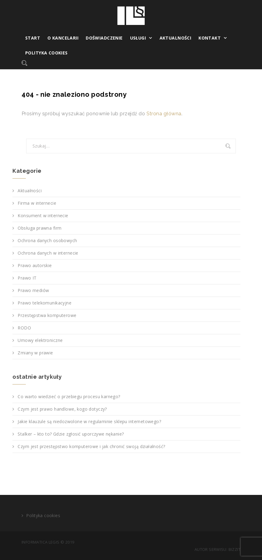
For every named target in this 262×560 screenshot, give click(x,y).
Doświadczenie (104, 38)
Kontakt (209, 38)
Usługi (138, 38)
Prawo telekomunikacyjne (44, 303)
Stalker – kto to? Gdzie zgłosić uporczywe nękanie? (71, 434)
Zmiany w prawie (35, 353)
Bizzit (234, 549)
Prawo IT (27, 278)
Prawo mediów (33, 290)
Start (32, 38)
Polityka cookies (46, 53)
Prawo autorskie (35, 265)
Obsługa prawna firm (39, 228)
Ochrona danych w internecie (48, 253)
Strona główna (164, 114)
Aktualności (175, 38)
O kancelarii (62, 38)
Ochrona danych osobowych (47, 240)
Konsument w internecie (43, 215)
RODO (24, 328)
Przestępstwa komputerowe (47, 315)
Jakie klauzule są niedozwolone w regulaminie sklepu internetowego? (89, 421)
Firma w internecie (37, 203)
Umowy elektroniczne (40, 340)
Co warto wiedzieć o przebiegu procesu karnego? (69, 396)
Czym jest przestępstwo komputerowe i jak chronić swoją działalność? (91, 446)
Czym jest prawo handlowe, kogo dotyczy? (62, 409)
